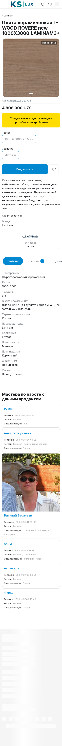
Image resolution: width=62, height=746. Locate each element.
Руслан (9, 409)
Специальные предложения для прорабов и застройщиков (31, 120)
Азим (8, 544)
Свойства (13, 261)
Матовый (10, 155)
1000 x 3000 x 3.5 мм (19, 139)
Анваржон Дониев (18, 433)
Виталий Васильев (18, 515)
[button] (30, 93)
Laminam (8, 15)
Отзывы (36, 261)
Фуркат (9, 592)
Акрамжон (12, 568)
